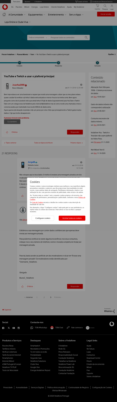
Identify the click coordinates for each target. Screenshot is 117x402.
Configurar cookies (42, 218)
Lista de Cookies (37, 202)
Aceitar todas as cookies (72, 218)
